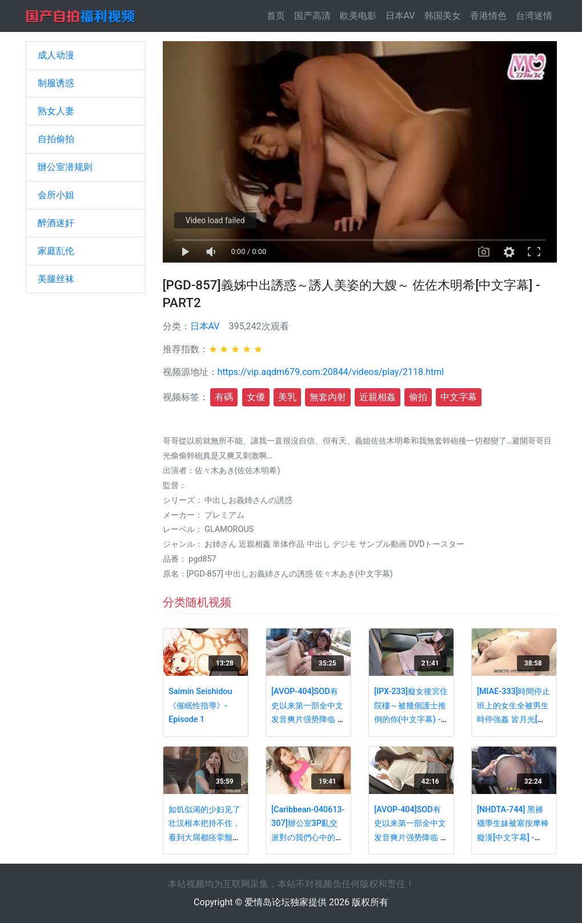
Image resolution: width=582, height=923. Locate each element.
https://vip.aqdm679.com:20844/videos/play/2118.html (331, 371)
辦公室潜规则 (65, 167)
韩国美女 (442, 15)
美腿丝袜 (56, 278)
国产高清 (312, 15)
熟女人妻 (56, 111)
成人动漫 (56, 55)
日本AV (400, 15)
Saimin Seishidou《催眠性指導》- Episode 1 (200, 705)
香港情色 (488, 15)
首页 (278, 15)
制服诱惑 (56, 83)
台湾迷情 (534, 15)
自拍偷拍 (56, 139)
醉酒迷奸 (56, 222)
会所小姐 (56, 195)
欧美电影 (358, 15)
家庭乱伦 (56, 250)
